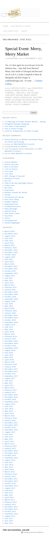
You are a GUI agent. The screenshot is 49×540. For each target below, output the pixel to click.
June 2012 (9, 521)
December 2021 (11, 266)
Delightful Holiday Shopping (17, 124)
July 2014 (9, 462)
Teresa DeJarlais (12, 139)
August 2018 (10, 350)
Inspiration (9, 190)
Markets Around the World (16, 192)
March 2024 (10, 231)
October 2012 (10, 511)
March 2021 (10, 285)
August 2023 (10, 236)
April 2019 (9, 332)
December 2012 (11, 507)
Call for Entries (11, 169)
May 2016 (9, 411)
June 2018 (9, 355)
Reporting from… (12, 204)
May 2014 (9, 467)
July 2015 (9, 434)
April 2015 (9, 441)
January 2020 (10, 313)
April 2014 (9, 469)
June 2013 (9, 493)
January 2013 (10, 504)
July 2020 (9, 304)
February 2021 (11, 287)
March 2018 (10, 362)
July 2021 (9, 278)
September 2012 (11, 514)
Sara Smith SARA (13, 102)
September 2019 (11, 322)
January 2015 (10, 448)
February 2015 (11, 446)
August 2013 (10, 488)
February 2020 (11, 311)
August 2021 (10, 276)
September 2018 (11, 348)
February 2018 (11, 364)
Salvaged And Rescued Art (25, 100)
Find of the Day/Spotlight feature (19, 183)
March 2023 (10, 245)
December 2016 (11, 395)
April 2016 (9, 413)
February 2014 (11, 474)
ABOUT (24, 31)
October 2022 (10, 255)
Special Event (18, 88)
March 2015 (10, 444)
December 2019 (11, 315)
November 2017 (11, 371)
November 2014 (11, 453)
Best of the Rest (11, 167)
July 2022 (9, 259)
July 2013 (9, 490)
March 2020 (10, 308)
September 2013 (11, 486)
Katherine (12, 58)
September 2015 (11, 430)
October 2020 (10, 297)
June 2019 (9, 327)
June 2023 (9, 241)
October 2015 (10, 427)
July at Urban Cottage (14, 129)
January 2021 (10, 290)
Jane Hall (21, 93)
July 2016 (9, 406)
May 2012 (9, 523)
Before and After (12, 164)
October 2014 (10, 455)
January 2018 (10, 367)
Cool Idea (9, 174)
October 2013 (10, 483)
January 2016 (10, 420)
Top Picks (9, 216)
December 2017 (11, 369)
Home (5, 26)
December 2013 (11, 479)
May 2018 (9, 357)
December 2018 (11, 341)
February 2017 (11, 390)
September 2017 (11, 376)
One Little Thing (12, 199)
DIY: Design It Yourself (15, 176)
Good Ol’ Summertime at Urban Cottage (21, 131)
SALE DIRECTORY (11, 31)
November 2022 (11, 252)
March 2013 (10, 500)
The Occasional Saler (16, 530)
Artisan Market (11, 162)
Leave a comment (21, 104)
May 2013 (9, 495)
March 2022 (10, 264)
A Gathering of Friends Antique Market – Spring (25, 122)
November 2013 (11, 481)
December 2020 (11, 292)
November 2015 (11, 425)
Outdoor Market (11, 202)
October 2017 (10, 374)
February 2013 (11, 502)
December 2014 (11, 451)
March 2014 (10, 472)
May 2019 (9, 329)
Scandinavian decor (13, 206)
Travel (7, 218)
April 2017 (9, 385)
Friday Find (10, 185)
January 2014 (10, 476)
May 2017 (9, 383)
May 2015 (9, 439)
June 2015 (9, 437)
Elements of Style (12, 178)
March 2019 (10, 334)
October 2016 (10, 399)
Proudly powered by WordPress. (34, 532)
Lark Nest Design (14, 95)
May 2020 (9, 306)
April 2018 (9, 360)
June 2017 (9, 381)
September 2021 (11, 273)
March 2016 (10, 416)
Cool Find (9, 171)
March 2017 (10, 388)
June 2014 (9, 465)
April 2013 (9, 497)
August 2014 (10, 460)
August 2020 (10, 301)
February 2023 (11, 248)
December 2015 (11, 423)
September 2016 (11, 402)
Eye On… (9, 181)
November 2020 (11, 294)
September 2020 (11, 299)
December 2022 (11, 250)
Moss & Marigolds (23, 97)
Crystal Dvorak (11, 146)
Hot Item (8, 188)
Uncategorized (11, 220)
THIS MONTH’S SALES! (21, 26)
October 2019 (10, 320)
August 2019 (10, 325)
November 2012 (11, 509)
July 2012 (9, 518)
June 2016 (9, 409)
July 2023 (9, 238)
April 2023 (9, 243)
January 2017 (10, 392)
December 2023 (11, 234)
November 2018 (11, 343)
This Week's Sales (12, 213)
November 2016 (11, 397)
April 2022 (9, 262)
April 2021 (9, 283)
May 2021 (9, 280)
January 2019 (10, 339)
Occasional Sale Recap (14, 197)
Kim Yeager (32, 93)
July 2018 (9, 353)
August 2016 (10, 404)
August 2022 (10, 257)
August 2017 (10, 378)
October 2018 (10, 346)
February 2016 (11, 418)
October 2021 (10, 271)
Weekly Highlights (12, 223)
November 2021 (11, 269)
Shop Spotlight (11, 209)
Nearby (8, 195)
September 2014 (11, 458)
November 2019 (11, 318)
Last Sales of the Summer (15, 126)
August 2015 (10, 432)
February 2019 (11, 336)
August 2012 (10, 516)
